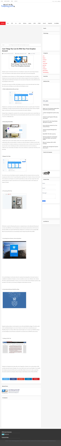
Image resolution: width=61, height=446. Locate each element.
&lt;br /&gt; (50, 161)
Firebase (45, 68)
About (44, 61)
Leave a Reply (32, 53)
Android (44, 59)
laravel (44, 23)
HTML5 (39, 23)
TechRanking (45, 72)
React (44, 58)
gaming (44, 65)
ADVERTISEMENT (7, 1)
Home (2, 23)
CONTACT (16, 1)
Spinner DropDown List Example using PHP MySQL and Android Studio (50, 138)
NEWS (12, 1)
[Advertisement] (38, 12)
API (43, 56)
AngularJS (50, 23)
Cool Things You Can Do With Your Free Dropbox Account (14, 390)
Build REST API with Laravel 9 (49, 133)
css (15, 23)
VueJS (44, 67)
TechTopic (45, 63)
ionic (20, 23)
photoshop (45, 70)
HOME (2, 1)
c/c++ (8, 23)
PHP (12, 23)
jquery (30, 23)
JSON (35, 23)
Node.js (24, 23)
